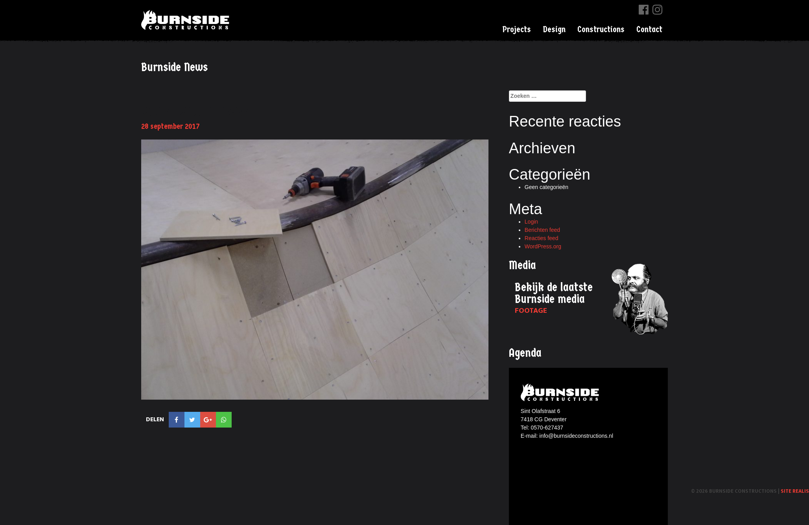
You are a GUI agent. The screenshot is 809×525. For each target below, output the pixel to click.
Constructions (601, 29)
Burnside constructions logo (561, 392)
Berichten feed (542, 230)
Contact (649, 29)
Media (522, 265)
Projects (516, 29)
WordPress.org (543, 246)
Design (554, 29)
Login (531, 221)
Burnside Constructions (186, 20)
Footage (531, 311)
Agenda (525, 353)
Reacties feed (541, 238)
